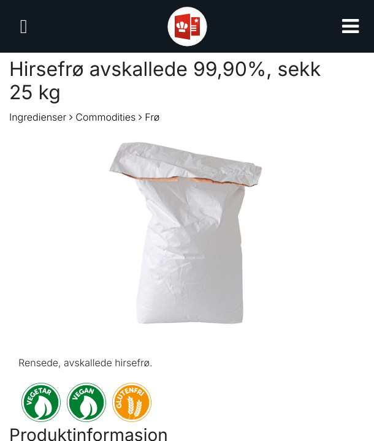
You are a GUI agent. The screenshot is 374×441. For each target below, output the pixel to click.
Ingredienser (37, 117)
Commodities (105, 117)
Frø (152, 117)
